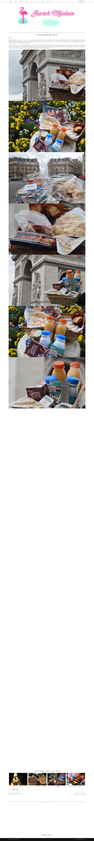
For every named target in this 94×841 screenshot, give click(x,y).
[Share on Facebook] (14, 789)
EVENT (21, 1)
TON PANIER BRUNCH (47, 35)
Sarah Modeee (15, 839)
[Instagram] (79, 1)
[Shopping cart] (82, 1)
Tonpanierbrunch (25, 40)
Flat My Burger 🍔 (75, 786)
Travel (26, 1)
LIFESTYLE (37, 1)
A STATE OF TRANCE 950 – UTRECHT (76, 794)
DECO (43, 1)
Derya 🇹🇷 (56, 786)
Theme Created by (79, 839)
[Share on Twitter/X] (16, 789)
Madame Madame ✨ (18, 786)
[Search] (84, 1)
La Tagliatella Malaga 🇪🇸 (37, 786)
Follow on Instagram (47, 835)
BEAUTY (48, 1)
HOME (11, 1)
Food (31, 1)
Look (16, 1)
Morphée (15, 794)
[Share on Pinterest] (17, 789)
